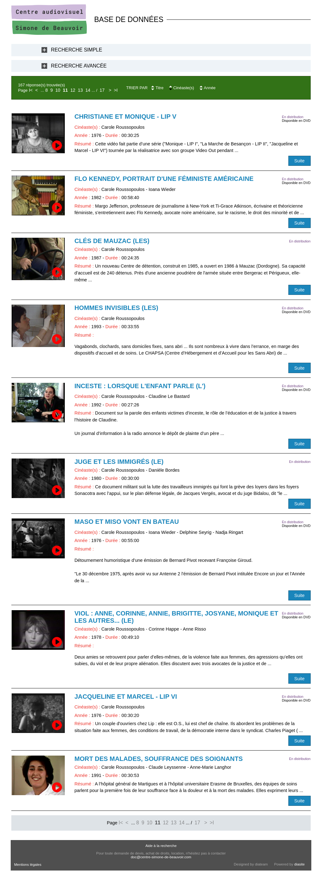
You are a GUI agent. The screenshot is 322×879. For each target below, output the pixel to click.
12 (72, 90)
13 (80, 90)
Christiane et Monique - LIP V (125, 116)
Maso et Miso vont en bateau (127, 521)
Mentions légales (27, 864)
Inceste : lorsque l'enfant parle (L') (140, 386)
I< (31, 90)
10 (57, 90)
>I (116, 90)
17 (102, 90)
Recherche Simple (76, 49)
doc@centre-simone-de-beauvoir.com (161, 857)
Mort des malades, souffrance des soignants (159, 758)
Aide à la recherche (160, 846)
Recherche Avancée (79, 65)
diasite (299, 864)
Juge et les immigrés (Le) (119, 461)
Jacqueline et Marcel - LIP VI (126, 696)
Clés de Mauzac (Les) (112, 240)
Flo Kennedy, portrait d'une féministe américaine (164, 178)
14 (87, 90)
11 (65, 90)
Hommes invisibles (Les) (116, 307)
